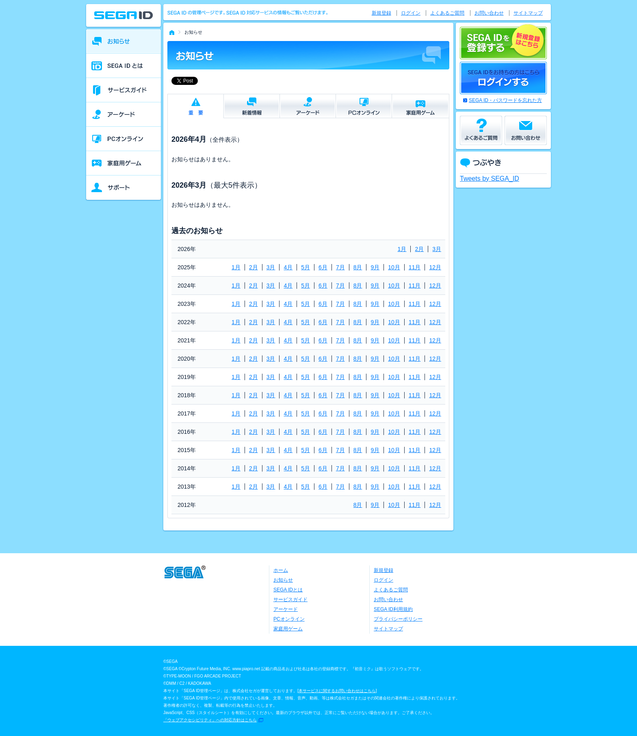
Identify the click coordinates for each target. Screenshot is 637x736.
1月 (402, 249)
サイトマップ (528, 13)
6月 (322, 267)
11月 (415, 267)
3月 (436, 249)
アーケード (285, 609)
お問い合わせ (489, 13)
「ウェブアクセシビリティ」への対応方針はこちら (210, 720)
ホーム (280, 570)
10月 (394, 267)
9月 (374, 267)
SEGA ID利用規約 (393, 609)
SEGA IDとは (288, 590)
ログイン (410, 13)
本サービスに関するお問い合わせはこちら (337, 690)
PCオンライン (289, 619)
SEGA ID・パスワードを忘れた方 (505, 100)
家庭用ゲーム (288, 629)
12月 (435, 267)
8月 (357, 267)
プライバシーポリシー (398, 619)
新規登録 (381, 13)
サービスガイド (290, 599)
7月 (340, 267)
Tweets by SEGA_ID (489, 178)
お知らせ (283, 580)
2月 (419, 249)
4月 (288, 267)
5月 (305, 267)
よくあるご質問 (447, 13)
